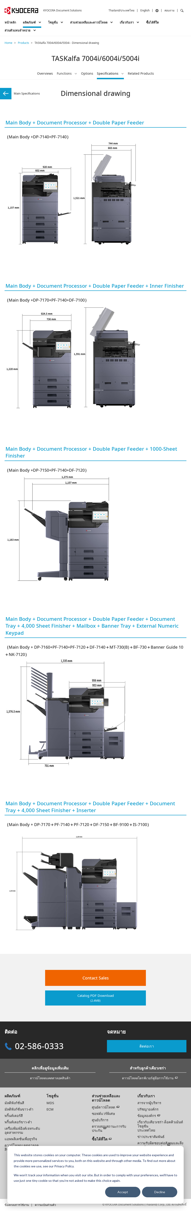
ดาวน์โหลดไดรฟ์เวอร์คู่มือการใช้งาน (148, 1078)
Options (87, 73)
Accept (122, 1192)
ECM (50, 1109)
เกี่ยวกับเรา (146, 1095)
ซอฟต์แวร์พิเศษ (103, 1113)
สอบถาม (169, 10)
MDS (50, 1102)
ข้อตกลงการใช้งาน (17, 1205)
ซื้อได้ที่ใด (152, 22)
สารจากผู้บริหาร (149, 1102)
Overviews (45, 73)
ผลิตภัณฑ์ (12, 1095)
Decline (159, 1192)
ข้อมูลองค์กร (146, 1115)
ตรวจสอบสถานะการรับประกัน (109, 1128)
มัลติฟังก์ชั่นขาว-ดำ (19, 1109)
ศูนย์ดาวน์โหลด (103, 1107)
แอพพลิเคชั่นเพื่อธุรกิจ (21, 1139)
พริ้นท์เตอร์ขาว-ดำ (18, 1122)
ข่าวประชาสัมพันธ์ (150, 1136)
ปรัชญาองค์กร (147, 1109)
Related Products (141, 73)
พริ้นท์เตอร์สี (14, 1115)
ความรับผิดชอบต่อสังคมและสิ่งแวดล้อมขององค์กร (160, 1145)
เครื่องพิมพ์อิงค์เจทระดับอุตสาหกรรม (22, 1130)
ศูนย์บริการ (100, 1120)
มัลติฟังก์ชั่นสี (14, 1102)
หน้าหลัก (10, 22)
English (145, 10)
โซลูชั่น (52, 1095)
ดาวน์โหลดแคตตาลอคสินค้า (50, 1078)
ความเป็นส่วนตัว (45, 1205)
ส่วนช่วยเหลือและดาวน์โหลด (106, 1098)
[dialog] (95, 1175)
